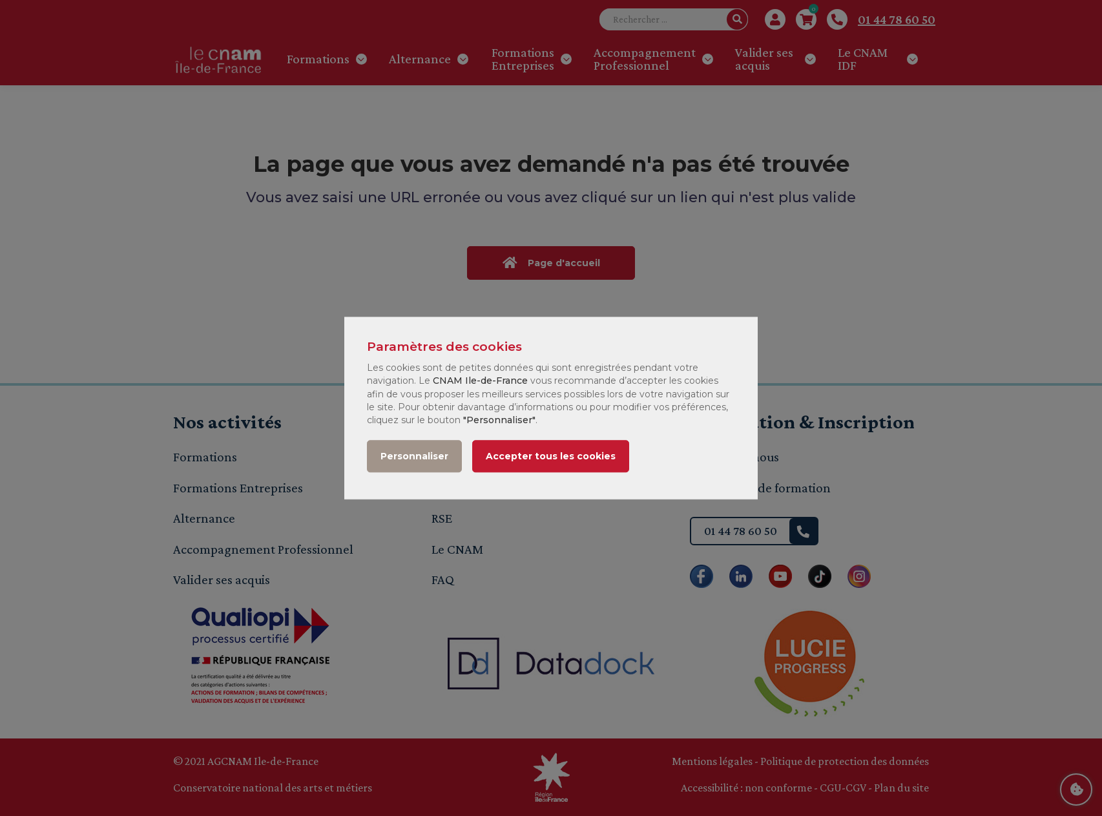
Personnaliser (414, 456)
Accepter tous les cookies (551, 456)
